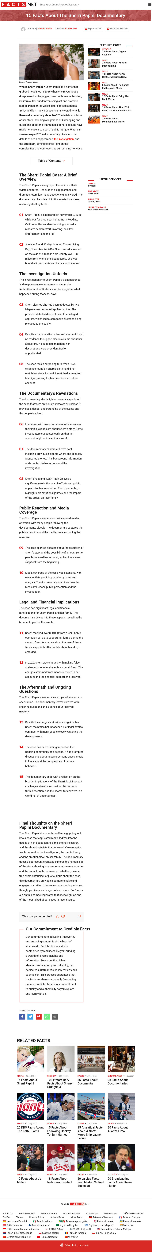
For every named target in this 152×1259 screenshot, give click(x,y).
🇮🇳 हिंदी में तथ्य (126, 1225)
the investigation (64, 139)
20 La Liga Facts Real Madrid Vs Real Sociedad (90, 1182)
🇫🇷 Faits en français (129, 1217)
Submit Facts (57, 1217)
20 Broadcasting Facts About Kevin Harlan (120, 1182)
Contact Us (92, 1213)
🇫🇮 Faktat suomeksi (38, 1225)
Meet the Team (49, 1213)
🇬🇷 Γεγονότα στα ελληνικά (99, 1225)
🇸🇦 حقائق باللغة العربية (67, 1225)
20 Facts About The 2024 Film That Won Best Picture (116, 109)
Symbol (92, 185)
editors (42, 969)
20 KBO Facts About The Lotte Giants (30, 1129)
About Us (8, 1213)
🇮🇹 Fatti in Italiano (42, 1221)
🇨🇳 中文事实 (71, 1237)
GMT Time (93, 193)
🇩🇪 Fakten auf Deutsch (101, 1217)
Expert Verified (95, 28)
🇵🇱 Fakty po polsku (49, 1233)
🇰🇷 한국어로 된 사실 (80, 1229)
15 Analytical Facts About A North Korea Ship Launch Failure (90, 1133)
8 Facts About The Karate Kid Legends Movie (115, 87)
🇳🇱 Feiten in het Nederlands (17, 1233)
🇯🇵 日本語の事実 (54, 1229)
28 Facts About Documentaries (118, 1081)
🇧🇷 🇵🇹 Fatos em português (73, 1221)
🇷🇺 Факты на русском (104, 1233)
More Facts (77, 1217)
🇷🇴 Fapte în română (75, 1233)
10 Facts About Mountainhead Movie (113, 120)
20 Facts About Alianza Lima (118, 1129)
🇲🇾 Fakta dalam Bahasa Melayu (114, 1229)
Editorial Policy (27, 1213)
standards (32, 965)
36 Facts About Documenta (87, 1081)
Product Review (71, 1213)
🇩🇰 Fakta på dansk (103, 1221)
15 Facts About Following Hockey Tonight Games (59, 1131)
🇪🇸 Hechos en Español (15, 1221)
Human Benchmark (98, 209)
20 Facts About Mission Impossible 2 (114, 64)
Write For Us (110, 1213)
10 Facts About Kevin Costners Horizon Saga (114, 75)
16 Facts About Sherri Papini (27, 1081)
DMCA (6, 1217)
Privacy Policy (36, 1217)
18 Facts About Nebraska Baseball (59, 1180)
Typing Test (94, 201)
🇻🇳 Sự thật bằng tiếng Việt (17, 1237)
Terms (19, 1217)
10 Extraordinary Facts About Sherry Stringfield (60, 1083)
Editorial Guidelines (119, 28)
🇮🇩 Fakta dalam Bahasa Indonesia (21, 1229)
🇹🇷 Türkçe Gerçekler (47, 1237)
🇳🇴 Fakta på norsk (12, 1225)
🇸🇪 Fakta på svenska (130, 1221)
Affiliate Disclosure (133, 1213)
